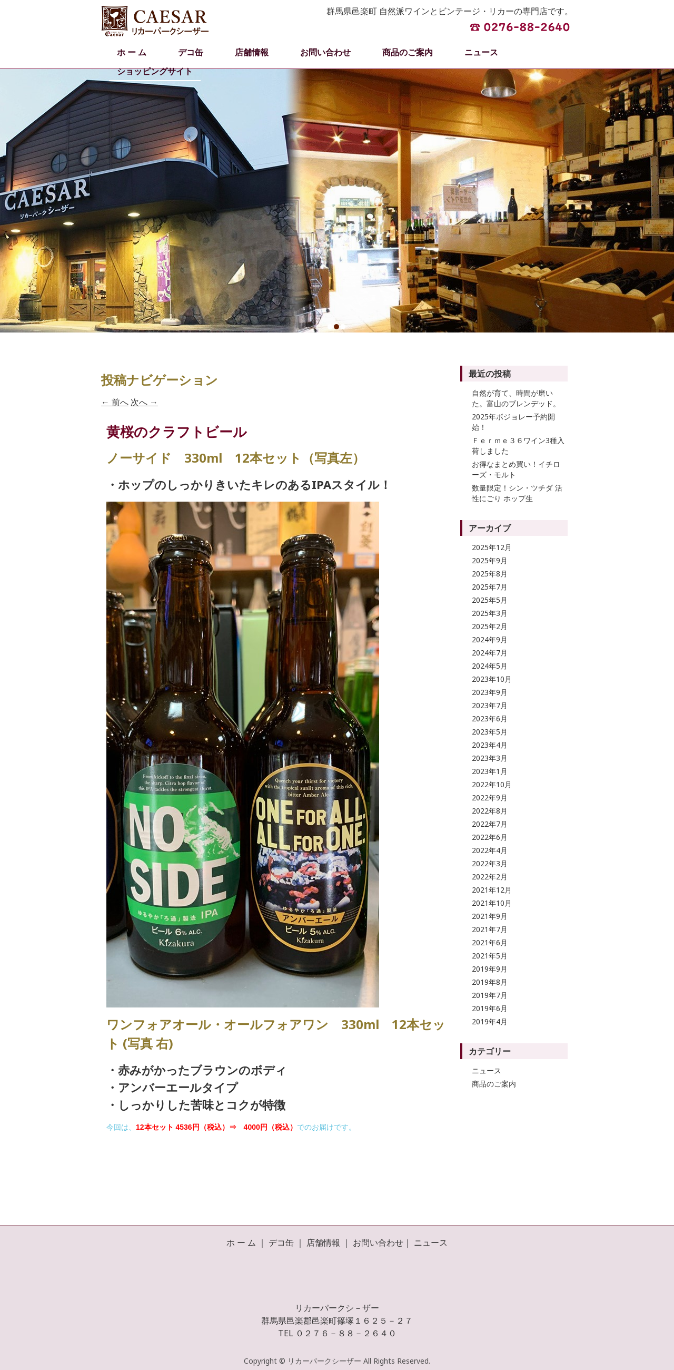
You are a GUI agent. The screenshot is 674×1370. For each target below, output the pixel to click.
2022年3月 (490, 863)
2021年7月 (490, 929)
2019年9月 (490, 969)
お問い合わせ (325, 52)
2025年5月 (490, 600)
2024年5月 (490, 666)
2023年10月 (492, 679)
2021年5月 (490, 956)
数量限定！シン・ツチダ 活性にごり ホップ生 (517, 493)
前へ (114, 402)
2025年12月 (492, 547)
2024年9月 (490, 639)
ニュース (481, 52)
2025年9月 (490, 560)
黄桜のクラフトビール (176, 431)
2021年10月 (492, 903)
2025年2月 (490, 626)
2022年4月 (490, 850)
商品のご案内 (407, 52)
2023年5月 (490, 732)
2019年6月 (490, 1008)
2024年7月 (490, 653)
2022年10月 (492, 784)
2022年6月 (490, 837)
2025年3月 (490, 613)
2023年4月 (490, 745)
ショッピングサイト (155, 71)
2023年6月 (490, 718)
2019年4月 (490, 1021)
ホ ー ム (131, 52)
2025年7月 (490, 587)
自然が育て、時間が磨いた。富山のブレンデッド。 (516, 398)
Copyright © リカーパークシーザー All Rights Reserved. (337, 1361)
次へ (144, 402)
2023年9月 (490, 692)
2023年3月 (490, 758)
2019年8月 (490, 982)
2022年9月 (490, 797)
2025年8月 (490, 574)
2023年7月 (490, 705)
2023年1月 (490, 771)
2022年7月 (490, 824)
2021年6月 (490, 942)
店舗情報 (252, 52)
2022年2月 (490, 877)
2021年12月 (492, 890)
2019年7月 (490, 995)
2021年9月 (490, 916)
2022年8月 (490, 811)
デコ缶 (190, 52)
